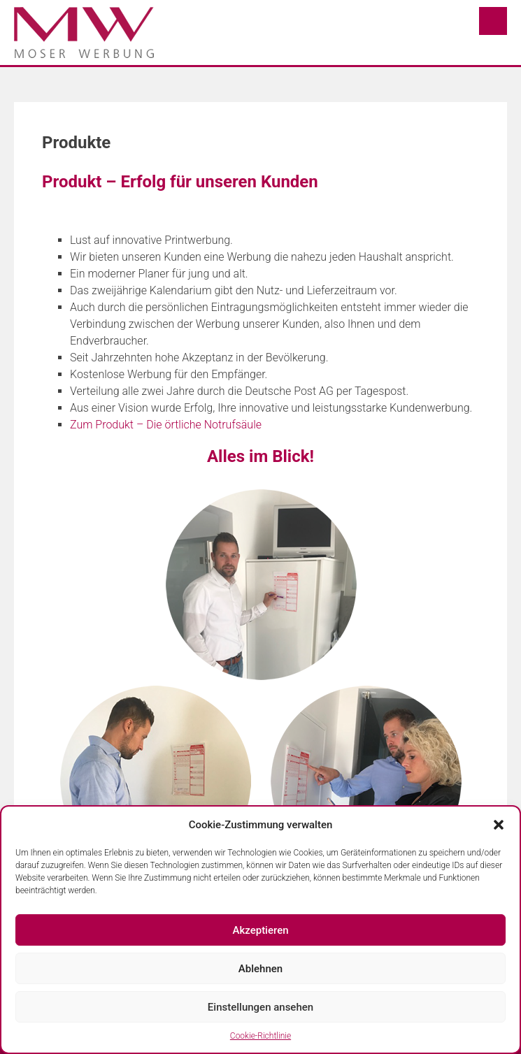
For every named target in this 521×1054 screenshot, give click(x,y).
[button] (499, 825)
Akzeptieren (260, 930)
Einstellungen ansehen (260, 1007)
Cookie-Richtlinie (260, 1036)
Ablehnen (260, 968)
